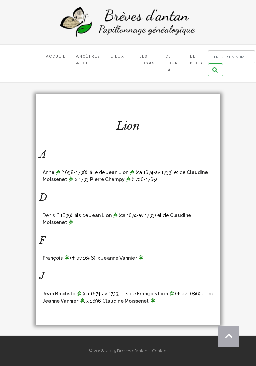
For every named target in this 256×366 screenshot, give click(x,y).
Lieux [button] (118, 56)
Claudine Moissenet (125, 301)
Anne (48, 172)
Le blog (196, 59)
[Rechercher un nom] (231, 57)
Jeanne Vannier (119, 258)
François (53, 258)
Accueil (56, 56)
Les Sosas (147, 59)
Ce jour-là (172, 63)
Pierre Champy (107, 179)
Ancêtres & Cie (88, 59)
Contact (160, 350)
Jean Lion (117, 172)
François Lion (152, 293)
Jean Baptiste (59, 293)
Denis (49, 215)
